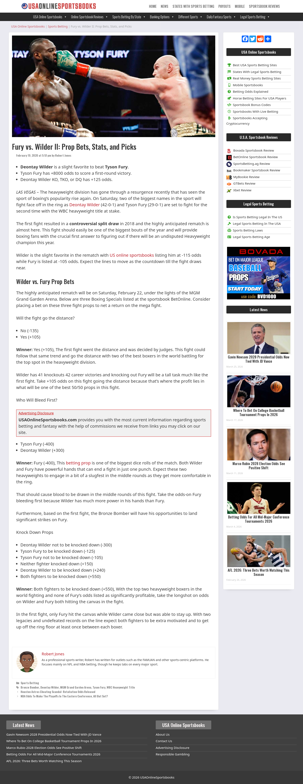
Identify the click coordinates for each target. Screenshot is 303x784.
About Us (163, 734)
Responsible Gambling (173, 754)
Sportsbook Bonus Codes (248, 105)
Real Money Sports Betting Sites (253, 78)
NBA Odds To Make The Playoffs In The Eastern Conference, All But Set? (64, 696)
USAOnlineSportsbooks (157, 777)
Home (153, 6)
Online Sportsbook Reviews (89, 16)
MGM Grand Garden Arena (75, 687)
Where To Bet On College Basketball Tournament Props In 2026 (258, 412)
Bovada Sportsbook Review (253, 150)
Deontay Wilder (84, 205)
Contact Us (164, 741)
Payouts (224, 6)
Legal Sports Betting (255, 16)
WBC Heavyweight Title (121, 687)
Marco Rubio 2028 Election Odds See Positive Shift (259, 465)
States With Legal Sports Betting (253, 72)
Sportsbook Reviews (264, 6)
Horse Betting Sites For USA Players (256, 98)
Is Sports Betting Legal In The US (254, 217)
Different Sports (190, 16)
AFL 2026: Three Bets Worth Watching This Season (259, 572)
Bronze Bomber (30, 687)
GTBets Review (244, 183)
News (164, 6)
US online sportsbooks (132, 255)
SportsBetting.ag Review (251, 163)
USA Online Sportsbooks (50, 16)
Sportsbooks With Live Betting (252, 111)
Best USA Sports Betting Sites (251, 65)
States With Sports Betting (193, 6)
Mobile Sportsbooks (244, 85)
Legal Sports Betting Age (248, 237)
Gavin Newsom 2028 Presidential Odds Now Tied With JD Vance (258, 359)
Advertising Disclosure (172, 748)
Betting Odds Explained (247, 91)
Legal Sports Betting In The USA (253, 223)
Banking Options (162, 16)
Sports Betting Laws (244, 230)
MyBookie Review (246, 177)
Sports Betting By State (129, 16)
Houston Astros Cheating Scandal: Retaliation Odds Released (58, 691)
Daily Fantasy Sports (221, 16)
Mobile (240, 6)
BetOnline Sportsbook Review (255, 157)
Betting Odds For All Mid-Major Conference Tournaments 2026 (258, 519)
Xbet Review (242, 190)
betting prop (78, 463)
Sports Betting (30, 683)
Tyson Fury (99, 687)
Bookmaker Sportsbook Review (256, 170)
